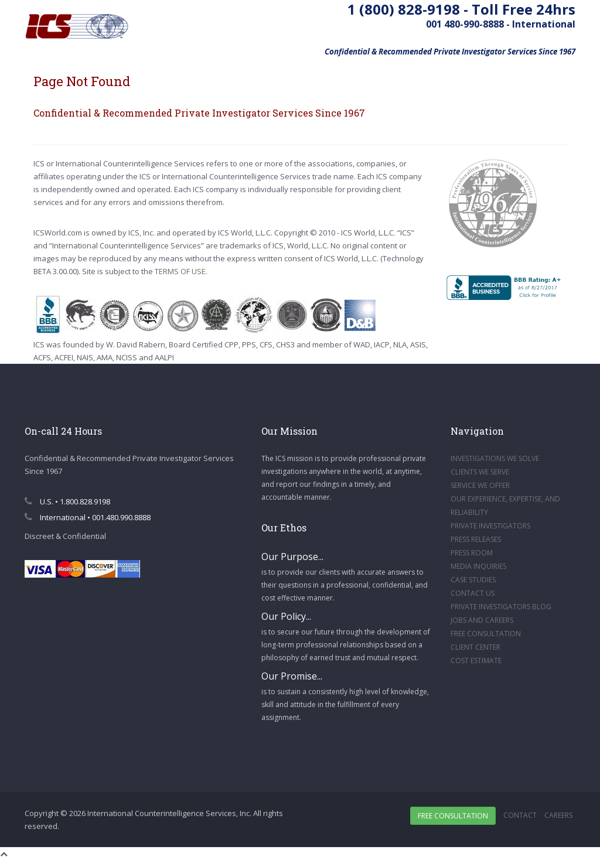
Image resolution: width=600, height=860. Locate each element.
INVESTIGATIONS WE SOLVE (495, 458)
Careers (558, 815)
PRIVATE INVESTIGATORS (490, 526)
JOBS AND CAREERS (482, 620)
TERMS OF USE (180, 271)
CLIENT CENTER (475, 647)
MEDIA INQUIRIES (478, 566)
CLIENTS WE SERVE (480, 472)
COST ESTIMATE (476, 661)
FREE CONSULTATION (486, 634)
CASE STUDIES (473, 580)
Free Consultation (453, 816)
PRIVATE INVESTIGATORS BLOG (501, 607)
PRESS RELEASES (476, 539)
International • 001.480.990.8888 (88, 517)
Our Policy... (286, 616)
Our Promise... (291, 676)
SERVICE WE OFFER (480, 485)
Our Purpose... (292, 556)
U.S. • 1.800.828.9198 (67, 501)
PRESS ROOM (472, 553)
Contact (520, 815)
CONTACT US (473, 593)
